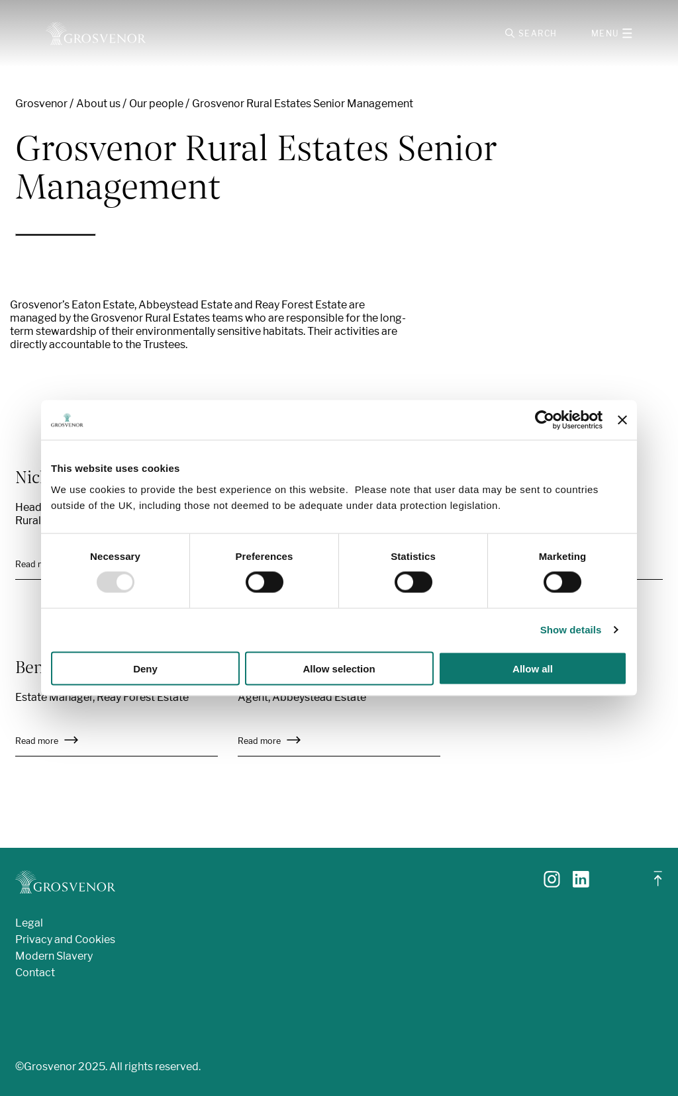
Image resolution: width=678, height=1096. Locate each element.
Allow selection (339, 668)
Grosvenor (41, 103)
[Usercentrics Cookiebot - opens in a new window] (545, 420)
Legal (29, 923)
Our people (156, 103)
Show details (571, 629)
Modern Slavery (54, 956)
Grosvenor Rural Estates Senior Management (302, 103)
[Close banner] (622, 420)
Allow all (532, 668)
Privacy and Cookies (65, 939)
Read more (47, 741)
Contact (35, 972)
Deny (145, 668)
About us (98, 103)
